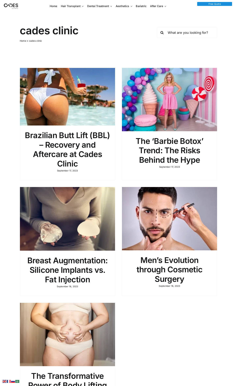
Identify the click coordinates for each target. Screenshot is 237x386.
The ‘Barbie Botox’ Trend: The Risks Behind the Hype (165, 150)
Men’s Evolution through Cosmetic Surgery (156, 268)
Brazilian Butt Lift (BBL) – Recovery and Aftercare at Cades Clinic (67, 149)
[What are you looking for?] (187, 32)
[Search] (162, 32)
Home (23, 40)
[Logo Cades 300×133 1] (11, 4)
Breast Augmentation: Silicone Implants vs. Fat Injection (84, 255)
